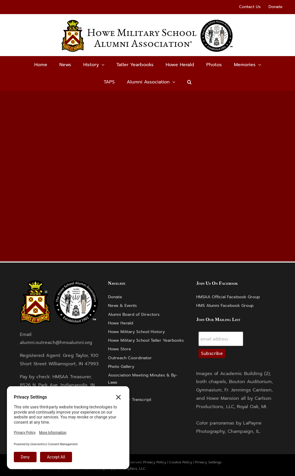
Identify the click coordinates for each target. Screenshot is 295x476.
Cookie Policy (180, 462)
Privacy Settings (208, 462)
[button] (189, 82)
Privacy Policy (154, 462)
